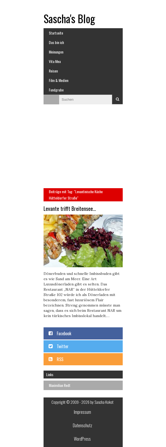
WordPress (82, 439)
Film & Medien (58, 80)
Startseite (56, 33)
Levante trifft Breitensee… (70, 208)
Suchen (117, 99)
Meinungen (56, 52)
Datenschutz (82, 425)
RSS (60, 359)
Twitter (63, 346)
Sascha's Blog (69, 18)
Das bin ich (56, 42)
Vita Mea (55, 61)
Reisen (53, 71)
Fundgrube (56, 90)
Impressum (82, 412)
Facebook (64, 333)
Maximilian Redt (59, 385)
